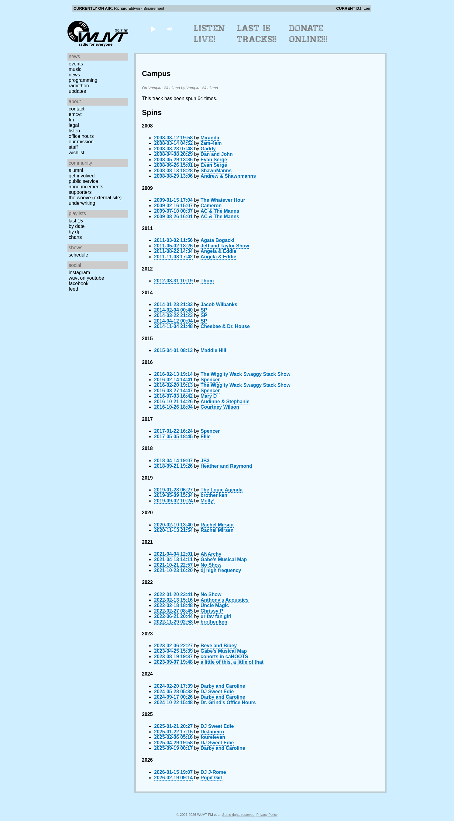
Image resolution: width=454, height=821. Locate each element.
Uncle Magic (215, 605)
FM (71, 119)
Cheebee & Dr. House (225, 326)
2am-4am (211, 143)
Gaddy (208, 148)
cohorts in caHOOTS (224, 656)
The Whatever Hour (223, 200)
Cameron (211, 205)
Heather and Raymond (226, 466)
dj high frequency (221, 570)
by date (76, 226)
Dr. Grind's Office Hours (228, 702)
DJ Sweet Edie (217, 691)
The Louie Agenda (221, 489)
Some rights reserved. (238, 814)
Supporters (80, 192)
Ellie (206, 436)
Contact (76, 108)
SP (204, 310)
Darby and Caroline (223, 686)
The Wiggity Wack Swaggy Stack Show (245, 374)
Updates (77, 91)
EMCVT (75, 114)
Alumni (76, 170)
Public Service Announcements (86, 184)
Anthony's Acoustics (225, 600)
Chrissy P (212, 610)
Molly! (208, 500)
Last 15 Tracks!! (257, 34)
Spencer (210, 379)
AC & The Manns (220, 211)
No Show (211, 565)
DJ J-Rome (213, 772)
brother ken (214, 495)
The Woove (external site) (95, 197)
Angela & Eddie (218, 251)
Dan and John (217, 154)
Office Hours (81, 136)
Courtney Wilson (220, 407)
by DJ (74, 231)
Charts (75, 237)
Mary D (209, 396)
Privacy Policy (267, 814)
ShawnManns (216, 170)
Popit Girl (211, 777)
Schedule (78, 254)
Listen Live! (209, 34)
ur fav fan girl (216, 616)
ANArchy (211, 554)
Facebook (78, 283)
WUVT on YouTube (86, 278)
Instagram (79, 272)
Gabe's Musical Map (224, 559)
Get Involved (82, 175)
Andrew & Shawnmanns (228, 176)
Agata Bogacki (217, 240)
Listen (74, 130)
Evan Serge (214, 159)
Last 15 (76, 220)
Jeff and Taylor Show (225, 245)
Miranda (210, 137)
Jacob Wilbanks (219, 304)
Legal (74, 125)
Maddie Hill (213, 350)
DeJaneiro (212, 731)
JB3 (205, 460)
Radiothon (79, 85)
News (74, 74)
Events (76, 63)
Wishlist (76, 152)
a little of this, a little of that (232, 662)
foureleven (213, 737)
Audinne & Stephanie (225, 401)
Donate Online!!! (308, 34)
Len (367, 8)
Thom (207, 280)
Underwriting (82, 203)
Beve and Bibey (219, 645)
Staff (73, 147)
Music (75, 69)
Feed (73, 289)
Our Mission (81, 141)
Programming (83, 80)
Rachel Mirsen (217, 524)
